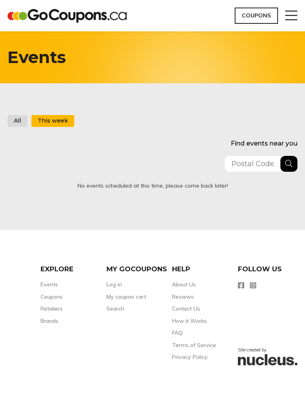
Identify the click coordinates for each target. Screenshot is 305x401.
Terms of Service (194, 345)
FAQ (177, 332)
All (17, 120)
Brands (49, 320)
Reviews (183, 296)
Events (49, 284)
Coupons (256, 15)
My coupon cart (126, 296)
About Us (184, 284)
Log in (114, 284)
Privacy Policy (190, 357)
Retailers (52, 308)
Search (115, 308)
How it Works (189, 320)
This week (53, 120)
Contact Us (186, 308)
